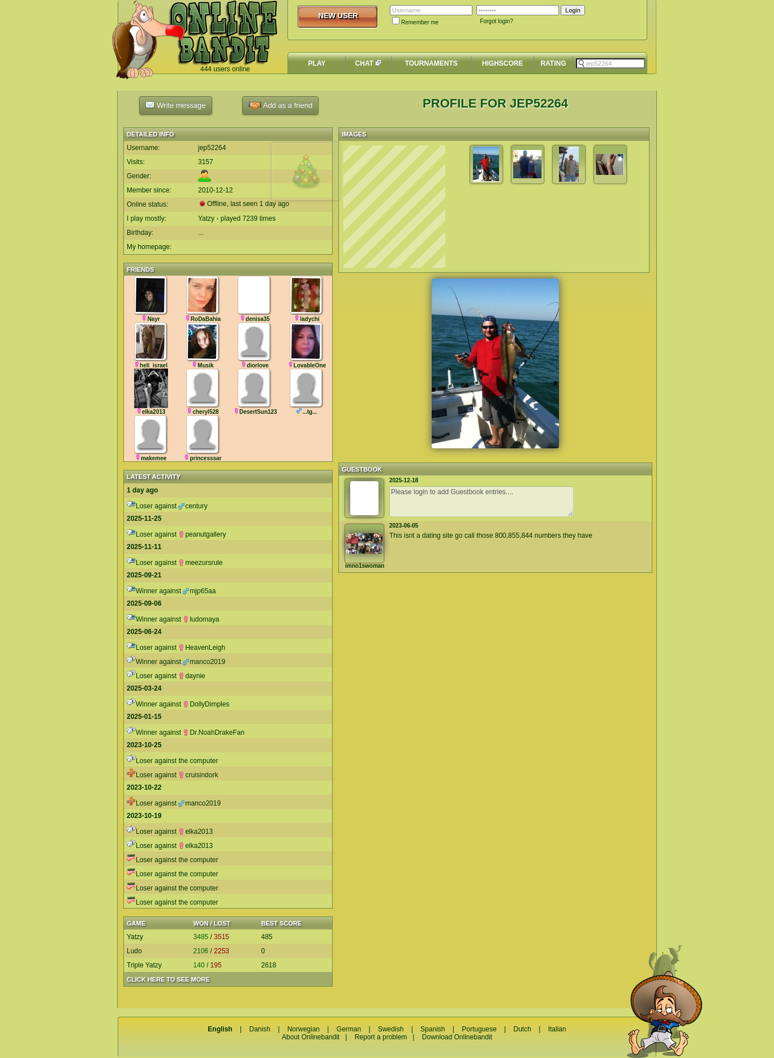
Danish (259, 1029)
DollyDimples (206, 704)
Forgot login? (496, 21)
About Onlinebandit (310, 1037)
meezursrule (200, 563)
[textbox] (610, 63)
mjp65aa (199, 591)
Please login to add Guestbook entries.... (481, 501)
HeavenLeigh (201, 648)
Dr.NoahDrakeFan (213, 732)
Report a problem (381, 1037)
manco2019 (204, 662)
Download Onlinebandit (457, 1037)
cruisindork (198, 775)
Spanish (432, 1029)
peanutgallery (202, 534)
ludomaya (201, 619)
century (192, 506)
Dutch (522, 1029)
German (349, 1029)
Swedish (390, 1029)
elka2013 (195, 832)
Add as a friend (280, 105)
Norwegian (303, 1029)
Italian (557, 1029)
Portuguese (479, 1029)
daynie (191, 676)
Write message (175, 104)
